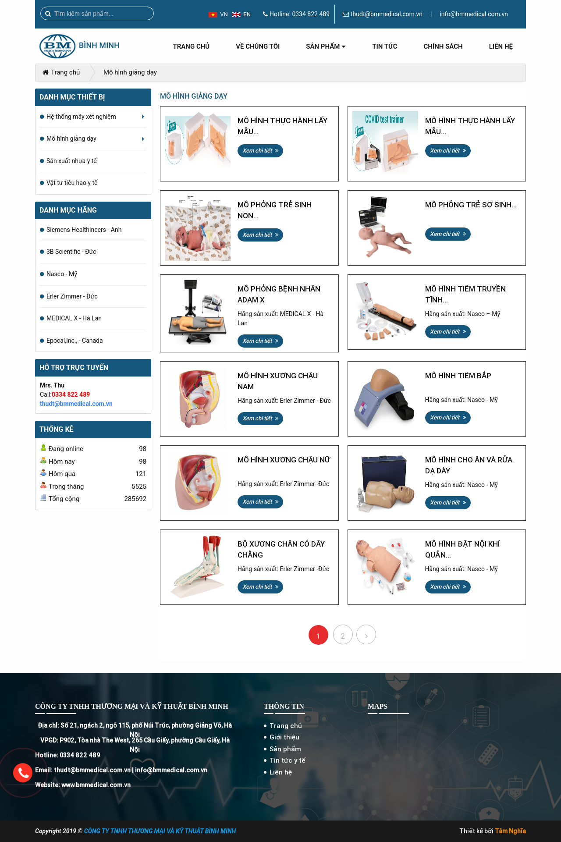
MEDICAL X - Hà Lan (74, 318)
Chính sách (443, 46)
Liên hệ (501, 46)
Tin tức (384, 46)
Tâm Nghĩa (510, 831)
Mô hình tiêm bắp (458, 375)
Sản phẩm (326, 50)
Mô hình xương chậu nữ (284, 460)
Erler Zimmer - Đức (71, 296)
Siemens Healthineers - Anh (83, 229)
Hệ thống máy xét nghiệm (96, 120)
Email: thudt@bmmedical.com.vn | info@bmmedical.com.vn (121, 770)
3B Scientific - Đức (71, 251)
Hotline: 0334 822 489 (67, 755)
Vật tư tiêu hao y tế (71, 182)
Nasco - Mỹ (61, 273)
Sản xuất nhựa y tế (71, 160)
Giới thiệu (284, 737)
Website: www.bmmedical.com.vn (83, 785)
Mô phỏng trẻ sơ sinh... (471, 205)
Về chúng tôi (258, 46)
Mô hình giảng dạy (130, 72)
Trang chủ (191, 46)
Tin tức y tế (287, 760)
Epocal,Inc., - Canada (74, 340)
